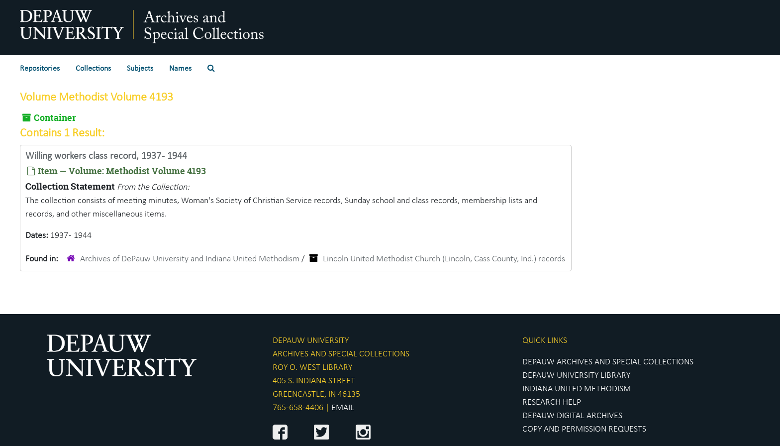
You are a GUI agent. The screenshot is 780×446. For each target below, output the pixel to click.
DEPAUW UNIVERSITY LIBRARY (576, 375)
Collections (93, 69)
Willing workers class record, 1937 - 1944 (106, 156)
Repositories (40, 69)
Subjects (140, 69)
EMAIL (342, 408)
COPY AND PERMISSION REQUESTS (584, 429)
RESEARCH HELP (551, 402)
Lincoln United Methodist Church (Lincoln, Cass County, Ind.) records (444, 259)
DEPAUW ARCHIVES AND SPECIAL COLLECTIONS (607, 362)
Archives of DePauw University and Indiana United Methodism (189, 259)
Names (180, 69)
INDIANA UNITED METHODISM (576, 389)
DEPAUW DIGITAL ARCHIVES (572, 416)
